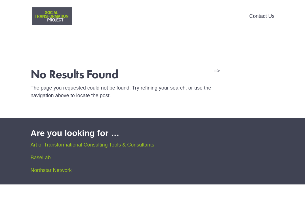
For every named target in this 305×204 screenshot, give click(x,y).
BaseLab (41, 157)
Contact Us (261, 16)
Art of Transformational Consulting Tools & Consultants (92, 145)
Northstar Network (51, 170)
